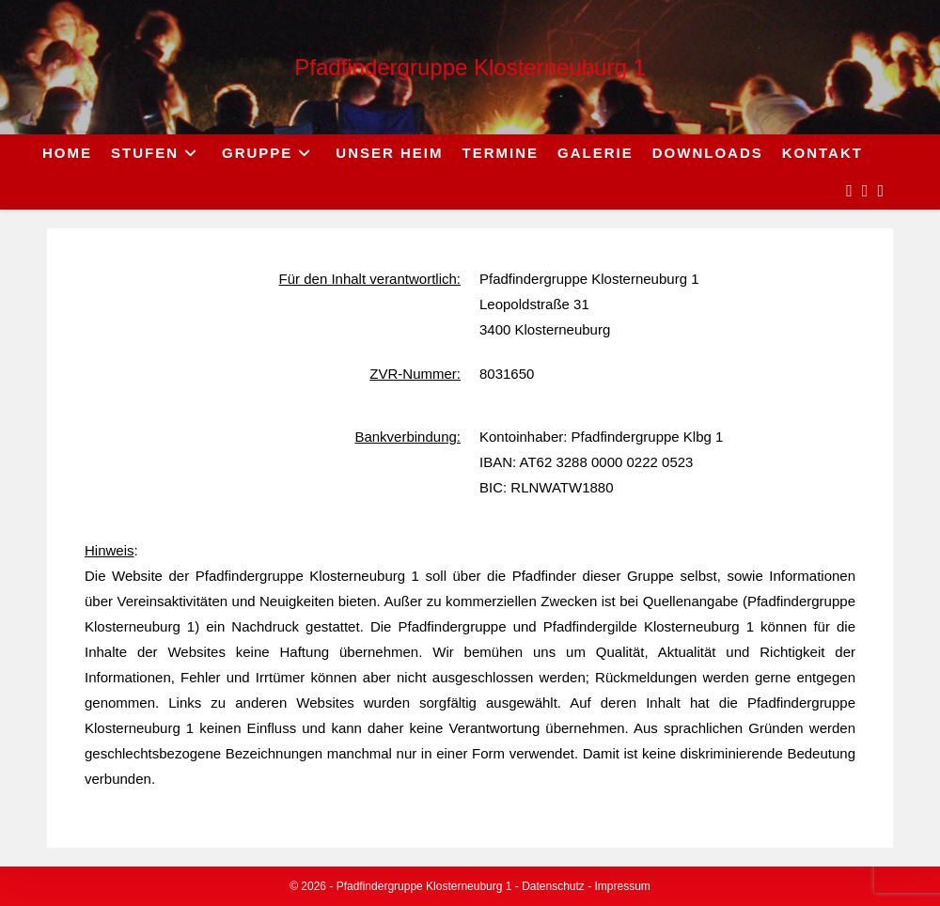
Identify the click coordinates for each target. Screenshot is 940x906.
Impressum (622, 886)
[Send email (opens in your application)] (880, 190)
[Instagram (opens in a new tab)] (865, 190)
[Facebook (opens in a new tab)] (849, 190)
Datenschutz (553, 886)
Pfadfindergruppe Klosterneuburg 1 (470, 67)
